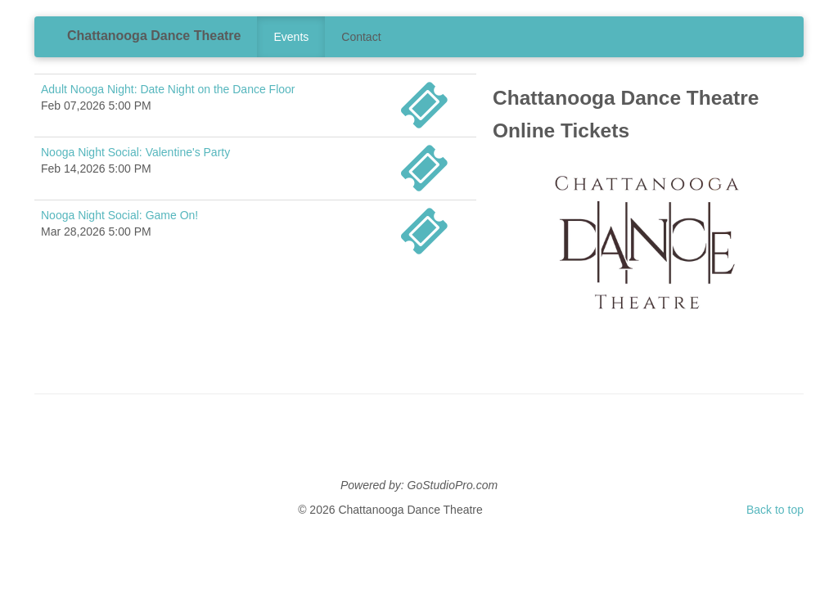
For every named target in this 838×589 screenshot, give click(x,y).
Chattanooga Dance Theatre (154, 36)
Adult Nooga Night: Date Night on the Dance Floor (168, 89)
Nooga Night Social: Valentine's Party (135, 152)
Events (291, 36)
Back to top (775, 509)
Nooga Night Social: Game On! (119, 215)
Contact (361, 36)
